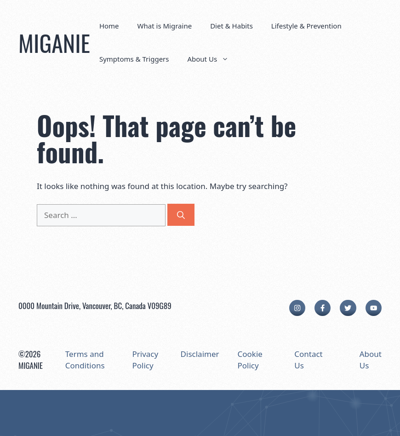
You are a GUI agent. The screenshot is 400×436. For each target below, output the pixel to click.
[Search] (180, 215)
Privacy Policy (145, 360)
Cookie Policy (250, 360)
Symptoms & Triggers (134, 58)
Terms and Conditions (85, 360)
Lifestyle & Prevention (306, 25)
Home (109, 25)
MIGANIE (54, 42)
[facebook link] (322, 308)
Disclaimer (200, 354)
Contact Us (308, 360)
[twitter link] (348, 308)
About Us (212, 58)
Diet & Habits (231, 25)
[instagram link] (297, 308)
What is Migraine (164, 25)
